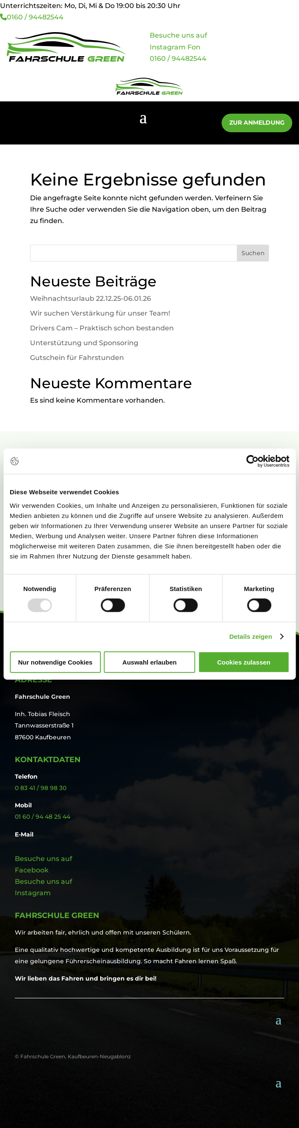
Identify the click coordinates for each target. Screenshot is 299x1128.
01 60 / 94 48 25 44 (42, 816)
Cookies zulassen (243, 661)
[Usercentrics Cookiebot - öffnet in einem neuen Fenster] (252, 461)
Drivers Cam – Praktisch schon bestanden (102, 328)
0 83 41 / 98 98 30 (40, 788)
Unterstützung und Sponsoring (84, 343)
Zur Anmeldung (257, 122)
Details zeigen (250, 636)
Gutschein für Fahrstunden (77, 358)
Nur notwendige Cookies (55, 661)
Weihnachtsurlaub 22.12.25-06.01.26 (90, 298)
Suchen (253, 253)
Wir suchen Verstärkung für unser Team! (100, 313)
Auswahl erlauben (149, 661)
